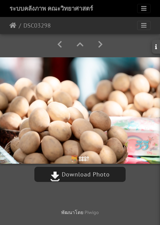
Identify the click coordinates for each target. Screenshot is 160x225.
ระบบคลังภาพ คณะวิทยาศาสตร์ (51, 8)
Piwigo (92, 212)
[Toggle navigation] (144, 8)
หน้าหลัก (12, 25)
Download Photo (80, 174)
